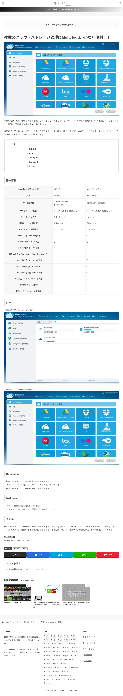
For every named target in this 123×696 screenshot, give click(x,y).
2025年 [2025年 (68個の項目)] (67, 652)
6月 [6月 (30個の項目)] (47, 640)
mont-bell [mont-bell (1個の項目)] (49, 667)
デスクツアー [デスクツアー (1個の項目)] (68, 671)
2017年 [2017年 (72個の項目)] (63, 644)
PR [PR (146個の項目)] (67, 667)
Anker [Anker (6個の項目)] (58, 656)
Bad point (33, 162)
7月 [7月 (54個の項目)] (54, 640)
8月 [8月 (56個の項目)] (60, 640)
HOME (5, 622)
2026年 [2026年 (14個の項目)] (76, 652)
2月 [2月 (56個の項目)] (54, 636)
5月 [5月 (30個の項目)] (74, 636)
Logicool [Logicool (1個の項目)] (65, 663)
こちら (12, 655)
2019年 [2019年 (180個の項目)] (48, 648)
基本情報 (33, 149)
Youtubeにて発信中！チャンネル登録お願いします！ (61, 9)
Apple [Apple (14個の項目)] (66, 656)
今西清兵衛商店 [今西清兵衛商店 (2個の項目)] (66, 675)
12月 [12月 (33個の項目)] (55, 644)
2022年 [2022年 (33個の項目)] (76, 648)
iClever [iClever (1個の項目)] (48, 663)
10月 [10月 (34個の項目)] (74, 640)
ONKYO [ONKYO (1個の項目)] (59, 667)
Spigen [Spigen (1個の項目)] (57, 671)
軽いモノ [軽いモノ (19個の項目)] (49, 683)
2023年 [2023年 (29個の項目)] (48, 652)
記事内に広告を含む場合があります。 (60, 25)
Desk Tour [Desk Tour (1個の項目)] (58, 659)
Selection (87, 655)
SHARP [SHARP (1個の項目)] (75, 667)
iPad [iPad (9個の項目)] (56, 663)
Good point (34, 158)
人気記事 (87, 661)
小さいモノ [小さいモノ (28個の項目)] (61, 679)
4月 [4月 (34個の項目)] (67, 636)
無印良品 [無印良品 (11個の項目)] (73, 679)
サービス (12, 622)
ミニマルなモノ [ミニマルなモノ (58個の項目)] (51, 675)
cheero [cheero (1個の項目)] (48, 659)
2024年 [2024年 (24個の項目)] (57, 652)
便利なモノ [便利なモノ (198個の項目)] (49, 679)
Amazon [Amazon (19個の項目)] (48, 656)
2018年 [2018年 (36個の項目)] (73, 644)
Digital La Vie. (57, 690)
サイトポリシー (90, 643)
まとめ (31, 166)
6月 (25, 549)
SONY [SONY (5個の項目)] (48, 671)
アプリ (9, 549)
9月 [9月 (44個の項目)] (67, 640)
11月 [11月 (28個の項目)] (47, 644)
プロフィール (89, 637)
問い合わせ (88, 649)
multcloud (8, 537)
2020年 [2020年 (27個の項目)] (57, 648)
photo (31, 153)
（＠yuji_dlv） (33, 124)
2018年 (17, 549)
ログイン (30, 569)
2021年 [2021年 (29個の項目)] (67, 648)
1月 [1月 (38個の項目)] (47, 636)
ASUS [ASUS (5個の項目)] (75, 656)
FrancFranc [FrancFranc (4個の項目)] (70, 659)
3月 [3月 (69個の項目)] (60, 636)
